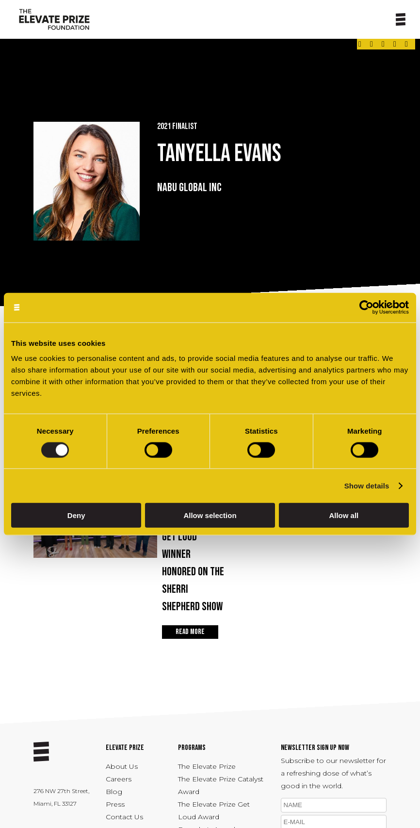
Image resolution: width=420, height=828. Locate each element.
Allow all (343, 515)
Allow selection (209, 515)
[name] (334, 805)
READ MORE (190, 631)
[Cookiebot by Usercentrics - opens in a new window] (366, 307)
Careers (118, 779)
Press (115, 804)
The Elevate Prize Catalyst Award (220, 785)
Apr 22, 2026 (194, 558)
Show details (366, 485)
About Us (122, 766)
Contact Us (124, 816)
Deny (76, 515)
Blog (114, 791)
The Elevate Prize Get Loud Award (214, 810)
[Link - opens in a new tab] (360, 44)
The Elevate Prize (207, 766)
